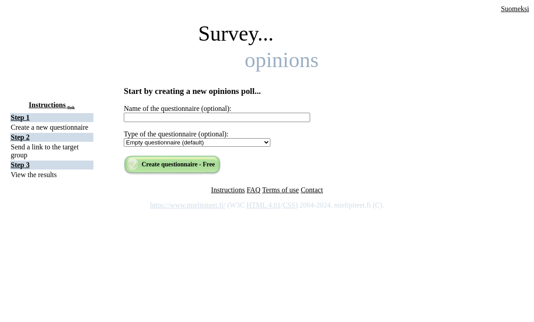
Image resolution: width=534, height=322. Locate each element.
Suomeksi (515, 9)
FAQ (254, 190)
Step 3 (20, 165)
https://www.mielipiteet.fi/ (188, 205)
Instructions (52, 105)
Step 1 (20, 117)
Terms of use (280, 190)
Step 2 (20, 137)
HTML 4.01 (263, 205)
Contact (312, 190)
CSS (289, 205)
